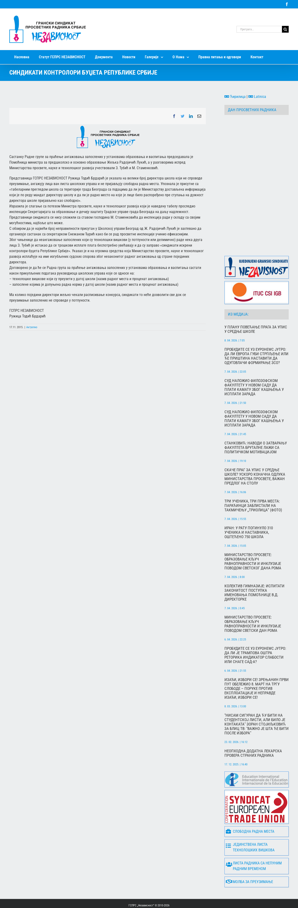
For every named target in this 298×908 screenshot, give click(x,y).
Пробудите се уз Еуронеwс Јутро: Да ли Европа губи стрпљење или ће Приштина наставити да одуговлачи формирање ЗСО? (256, 338)
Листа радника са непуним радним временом (254, 848)
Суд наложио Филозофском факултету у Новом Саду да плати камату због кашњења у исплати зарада (254, 369)
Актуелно (31, 327)
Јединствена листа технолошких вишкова (250, 829)
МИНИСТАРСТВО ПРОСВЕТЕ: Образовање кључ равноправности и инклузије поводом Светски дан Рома (252, 606)
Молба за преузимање (249, 864)
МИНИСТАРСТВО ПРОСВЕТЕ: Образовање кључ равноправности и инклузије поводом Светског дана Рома (252, 543)
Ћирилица (235, 96)
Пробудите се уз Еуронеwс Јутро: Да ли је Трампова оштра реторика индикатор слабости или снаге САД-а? (255, 637)
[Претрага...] (259, 29)
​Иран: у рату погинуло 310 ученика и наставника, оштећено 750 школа (248, 514)
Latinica (257, 96)
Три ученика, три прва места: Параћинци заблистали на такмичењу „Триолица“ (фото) (253, 487)
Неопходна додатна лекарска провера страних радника (253, 735)
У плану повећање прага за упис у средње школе (255, 311)
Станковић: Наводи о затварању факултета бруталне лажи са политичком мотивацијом (255, 429)
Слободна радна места (250, 813)
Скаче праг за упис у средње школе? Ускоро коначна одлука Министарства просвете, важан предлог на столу (254, 458)
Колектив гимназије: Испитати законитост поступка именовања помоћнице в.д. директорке (254, 574)
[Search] (285, 29)
